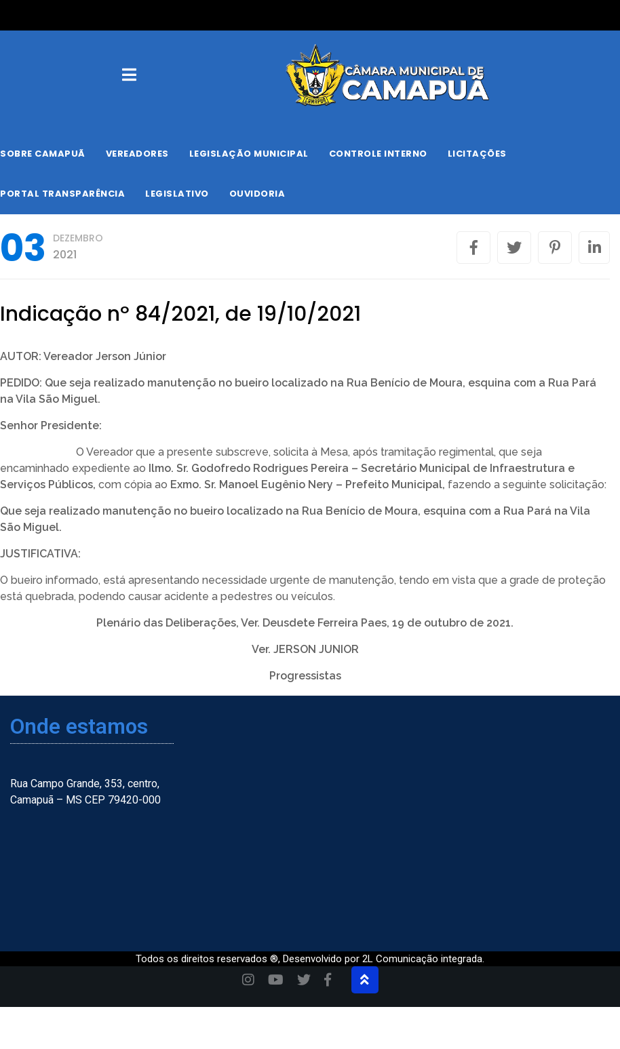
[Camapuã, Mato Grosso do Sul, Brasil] (515, 817)
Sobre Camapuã (42, 153)
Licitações (477, 153)
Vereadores (137, 153)
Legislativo (177, 193)
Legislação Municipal (249, 153)
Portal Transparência (62, 193)
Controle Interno (378, 153)
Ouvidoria (257, 193)
